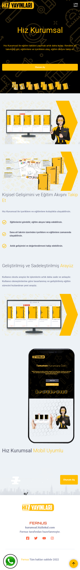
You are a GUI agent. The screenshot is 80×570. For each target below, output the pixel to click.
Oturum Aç (40, 67)
